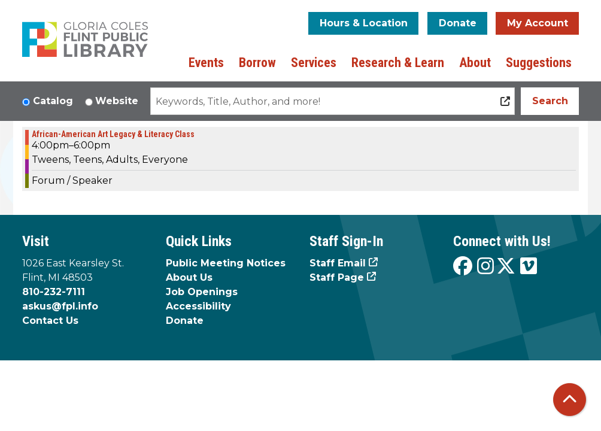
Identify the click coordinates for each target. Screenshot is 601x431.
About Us (189, 277)
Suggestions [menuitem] (539, 62)
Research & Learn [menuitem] (397, 62)
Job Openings (202, 292)
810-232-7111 (53, 292)
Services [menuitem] (313, 62)
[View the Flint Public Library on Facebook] (462, 266)
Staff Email (337, 263)
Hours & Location (364, 23)
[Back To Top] (569, 399)
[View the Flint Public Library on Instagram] (485, 266)
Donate (457, 23)
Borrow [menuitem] (257, 62)
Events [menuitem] (206, 62)
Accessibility (198, 306)
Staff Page (336, 277)
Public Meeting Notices (226, 263)
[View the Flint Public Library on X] (505, 266)
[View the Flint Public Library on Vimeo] (528, 266)
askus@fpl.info (60, 306)
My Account (537, 23)
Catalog (53, 101)
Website (116, 101)
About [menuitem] (475, 62)
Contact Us (50, 320)
